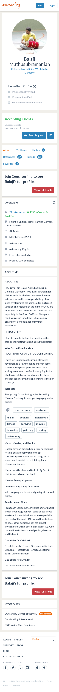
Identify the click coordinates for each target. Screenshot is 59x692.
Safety (18, 639)
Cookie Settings (13, 656)
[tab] (7, 150)
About (7, 149)
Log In (52, 5)
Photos (38, 150)
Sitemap (16, 685)
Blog (20, 645)
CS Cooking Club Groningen (20, 624)
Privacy (6, 685)
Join (40, 5)
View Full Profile (43, 189)
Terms (49, 681)
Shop (6, 651)
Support (8, 645)
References (12, 157)
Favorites (11, 163)
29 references (17, 212)
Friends (34, 157)
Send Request (34, 135)
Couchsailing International (19, 619)
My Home (21, 149)
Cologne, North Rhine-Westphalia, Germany (29, 70)
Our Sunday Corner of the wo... (21, 613)
